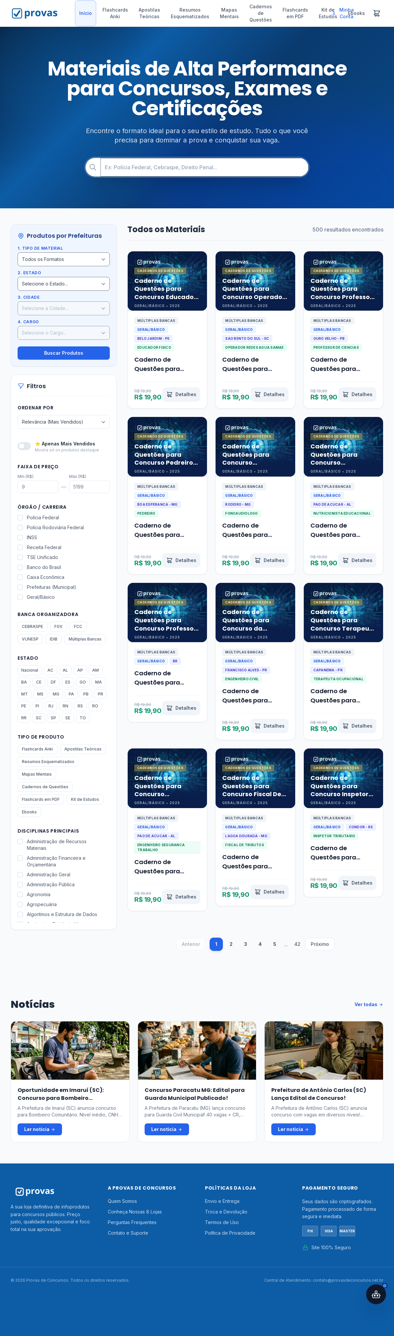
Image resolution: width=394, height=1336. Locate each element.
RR (24, 717)
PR (100, 694)
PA (71, 694)
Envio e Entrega (222, 1201)
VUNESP (30, 639)
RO (95, 705)
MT (24, 694)
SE (67, 717)
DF (53, 682)
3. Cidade (28, 297)
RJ (50, 705)
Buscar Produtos (63, 353)
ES (67, 682)
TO (83, 717)
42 (297, 944)
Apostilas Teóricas (149, 13)
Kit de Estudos (85, 799)
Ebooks (29, 811)
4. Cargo (28, 321)
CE (38, 682)
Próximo (320, 944)
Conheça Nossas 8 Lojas (135, 1211)
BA (24, 682)
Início (85, 13)
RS (80, 705)
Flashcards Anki (115, 13)
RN (65, 705)
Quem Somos (122, 1201)
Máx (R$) (77, 476)
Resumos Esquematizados (190, 13)
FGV (58, 626)
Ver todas (369, 1004)
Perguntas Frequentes (132, 1222)
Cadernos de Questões (260, 13)
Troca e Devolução (226, 1211)
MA (98, 682)
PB (86, 694)
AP (80, 670)
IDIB (53, 639)
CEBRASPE (32, 626)
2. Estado (29, 272)
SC (38, 717)
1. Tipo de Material (40, 248)
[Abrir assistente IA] (376, 1294)
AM (95, 670)
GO (83, 682)
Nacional (29, 670)
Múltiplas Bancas (85, 639)
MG (56, 694)
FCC (78, 626)
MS (40, 694)
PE (23, 705)
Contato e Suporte (128, 1233)
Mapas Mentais (229, 13)
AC (50, 670)
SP (53, 717)
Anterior (191, 944)
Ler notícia (39, 1129)
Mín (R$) (25, 476)
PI (37, 705)
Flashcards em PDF (295, 13)
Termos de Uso (222, 1222)
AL (65, 670)
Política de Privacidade (230, 1233)
